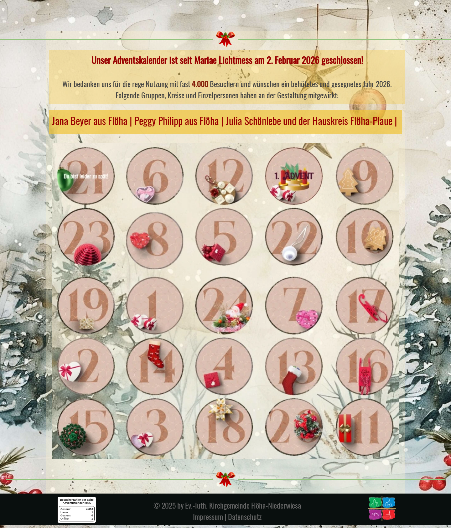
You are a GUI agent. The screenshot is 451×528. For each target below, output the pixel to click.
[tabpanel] (227, 77)
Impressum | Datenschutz (227, 517)
